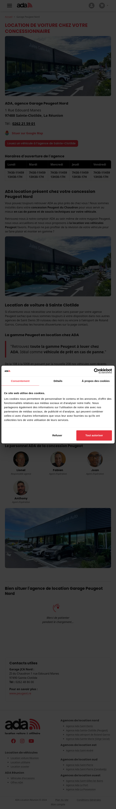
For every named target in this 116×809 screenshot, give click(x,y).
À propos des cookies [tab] (96, 380)
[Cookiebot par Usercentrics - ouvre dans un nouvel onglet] (96, 371)
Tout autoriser (94, 435)
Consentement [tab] (20, 380)
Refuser (57, 435)
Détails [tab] (58, 380)
